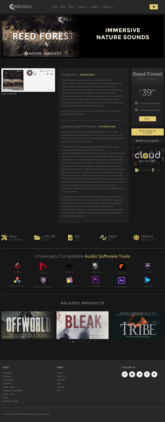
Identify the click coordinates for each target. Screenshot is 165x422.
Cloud (54, 6)
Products (82, 7)
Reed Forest (12, 94)
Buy (147, 118)
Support (108, 7)
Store (71, 6)
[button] (70, 342)
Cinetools (4, 94)
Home (63, 6)
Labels (95, 7)
